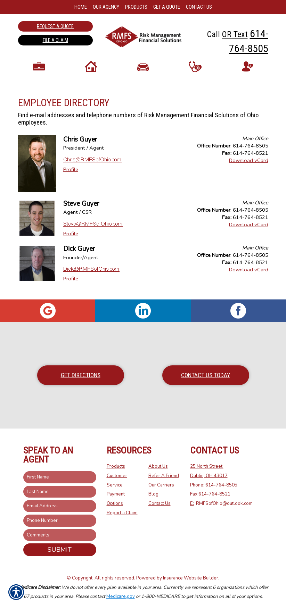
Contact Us (159, 503)
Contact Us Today (205, 375)
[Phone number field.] (59, 521)
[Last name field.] (59, 492)
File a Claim (55, 40)
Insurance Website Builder (190, 578)
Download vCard (248, 164)
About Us (158, 467)
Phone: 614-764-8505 (213, 485)
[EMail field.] (59, 506)
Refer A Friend (163, 476)
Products (116, 467)
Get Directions (80, 375)
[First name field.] (59, 477)
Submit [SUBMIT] (60, 550)
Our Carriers (161, 485)
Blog (153, 494)
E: (192, 503)
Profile (70, 174)
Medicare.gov (120, 597)
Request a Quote (55, 26)
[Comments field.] (59, 535)
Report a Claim (122, 513)
